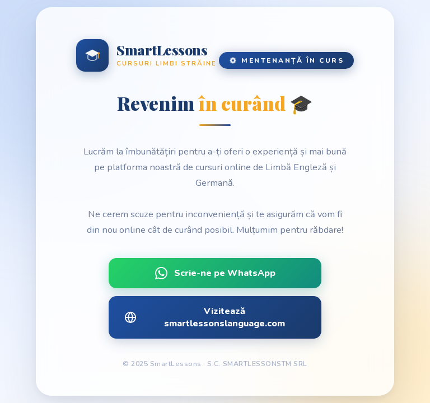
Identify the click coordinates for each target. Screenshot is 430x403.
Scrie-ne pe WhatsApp (215, 273)
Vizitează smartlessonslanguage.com (204, 317)
